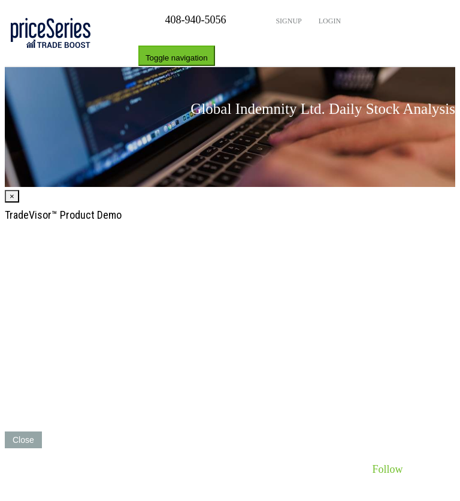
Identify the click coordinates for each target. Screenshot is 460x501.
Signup (287, 21)
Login (329, 21)
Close (23, 440)
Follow (387, 469)
